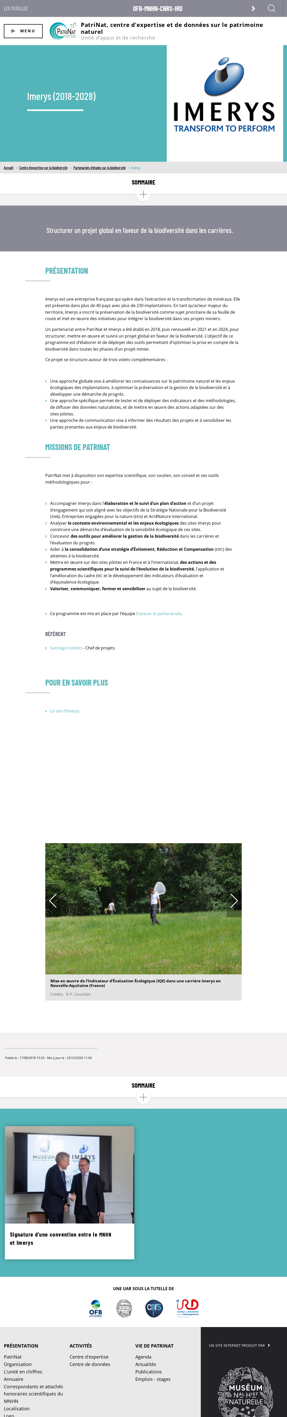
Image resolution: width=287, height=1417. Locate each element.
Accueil (8, 167)
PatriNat (12, 1325)
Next (234, 900)
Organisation (18, 1332)
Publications (148, 1340)
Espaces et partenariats (159, 613)
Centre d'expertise (89, 1325)
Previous (52, 900)
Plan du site (141, 1408)
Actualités (145, 1332)
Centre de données (90, 1332)
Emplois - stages (153, 1347)
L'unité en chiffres (23, 1340)
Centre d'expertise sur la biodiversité (43, 167)
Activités (81, 1314)
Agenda (143, 1325)
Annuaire (13, 1347)
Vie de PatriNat (154, 1314)
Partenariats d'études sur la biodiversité (99, 167)
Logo (9, 1384)
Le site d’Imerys (65, 711)
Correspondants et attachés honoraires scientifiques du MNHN (33, 1361)
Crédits (176, 1408)
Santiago (66, 648)
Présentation (21, 1314)
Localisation (17, 1377)
